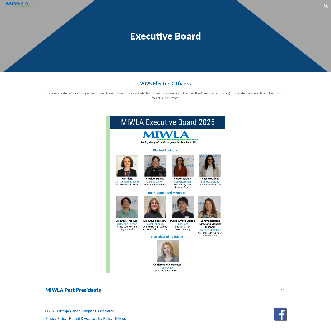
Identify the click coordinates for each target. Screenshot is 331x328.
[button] (326, 6)
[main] (165, 36)
